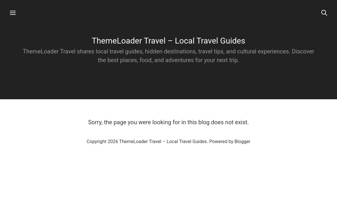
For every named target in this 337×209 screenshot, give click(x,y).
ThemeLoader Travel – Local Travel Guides (168, 41)
